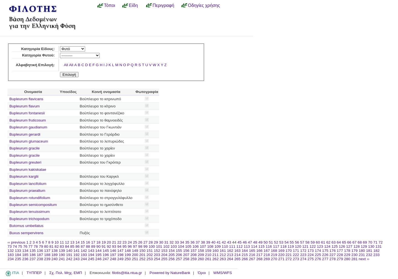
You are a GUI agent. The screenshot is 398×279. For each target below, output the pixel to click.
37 (198, 242)
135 (33, 251)
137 (47, 251)
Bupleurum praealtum (27, 190)
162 (230, 251)
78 (36, 246)
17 (93, 242)
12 (67, 242)
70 (370, 242)
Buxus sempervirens (26, 233)
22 (119, 242)
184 (18, 255)
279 (340, 259)
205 (172, 255)
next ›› (364, 259)
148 (128, 251)
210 (208, 255)
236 (25, 259)
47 (250, 242)
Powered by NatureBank (170, 273)
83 (62, 246)
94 (119, 246)
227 (332, 255)
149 (135, 251)
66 (349, 242)
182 (376, 251)
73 (9, 246)
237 (33, 259)
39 (208, 242)
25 (135, 242)
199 (128, 255)
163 (237, 251)
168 (274, 251)
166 (259, 251)
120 (298, 246)
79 (41, 246)
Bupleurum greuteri (25, 162)
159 (208, 251)
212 (223, 255)
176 (332, 251)
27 (145, 242)
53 (281, 242)
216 (252, 255)
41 (218, 242)
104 (181, 246)
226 (325, 255)
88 (88, 246)
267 (252, 259)
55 (292, 242)
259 (193, 259)
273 (296, 259)
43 (229, 242)
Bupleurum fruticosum (27, 120)
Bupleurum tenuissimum (29, 212)
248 (113, 259)
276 (318, 259)
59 (313, 242)
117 (276, 246)
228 (340, 255)
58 (307, 242)
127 (349, 246)
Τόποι (109, 5)
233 (376, 255)
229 (347, 255)
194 (91, 255)
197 (113, 255)
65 (344, 242)
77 (30, 246)
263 (223, 259)
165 (252, 251)
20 (109, 242)
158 (201, 251)
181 (369, 251)
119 (291, 246)
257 (179, 259)
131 (378, 246)
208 (193, 255)
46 (245, 242)
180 (362, 251)
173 (310, 251)
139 (62, 251)
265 (237, 259)
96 (130, 246)
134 (25, 251)
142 (84, 251)
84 (67, 246)
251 (135, 259)
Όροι (202, 273)
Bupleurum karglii (23, 176)
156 (186, 251)
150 (142, 251)
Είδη (133, 5)
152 (157, 251)
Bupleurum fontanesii (27, 113)
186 (33, 255)
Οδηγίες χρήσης (204, 5)
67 (354, 242)
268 (259, 259)
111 (232, 246)
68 (360, 242)
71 (375, 242)
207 (186, 255)
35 (187, 242)
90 (98, 246)
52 (276, 242)
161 (223, 251)
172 (303, 251)
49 (260, 242)
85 (72, 246)
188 (47, 255)
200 (135, 255)
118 (283, 246)
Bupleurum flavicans (26, 99)
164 (245, 251)
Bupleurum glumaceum (28, 141)
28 (151, 242)
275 (310, 259)
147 (120, 251)
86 (77, 246)
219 (274, 255)
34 (182, 242)
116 (269, 246)
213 (230, 255)
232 (369, 255)
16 (88, 242)
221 (289, 255)
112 (239, 246)
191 (69, 255)
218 (267, 255)
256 (172, 259)
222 (296, 255)
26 (140, 242)
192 (76, 255)
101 (159, 246)
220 (281, 255)
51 (271, 242)
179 (354, 251)
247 (106, 259)
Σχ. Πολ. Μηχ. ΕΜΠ (65, 273)
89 (93, 246)
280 (347, 259)
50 (266, 242)
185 (25, 255)
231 (362, 255)
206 (179, 255)
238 (40, 259)
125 (334, 246)
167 (267, 251)
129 (364, 246)
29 (156, 242)
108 (210, 246)
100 (152, 246)
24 (130, 242)
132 (10, 251)
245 (91, 259)
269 (267, 259)
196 (106, 255)
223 (303, 255)
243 (76, 259)
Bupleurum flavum (24, 106)
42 (224, 242)
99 (145, 246)
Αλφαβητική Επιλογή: (35, 65)
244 (84, 259)
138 (54, 251)
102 (166, 246)
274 (303, 259)
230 (354, 255)
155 (179, 251)
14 (77, 242)
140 (69, 251)
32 (171, 242)
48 (255, 242)
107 (203, 246)
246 (98, 259)
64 (339, 242)
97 (135, 246)
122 (313, 246)
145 (106, 251)
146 (113, 251)
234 (10, 259)
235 (18, 259)
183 (10, 255)
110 (225, 246)
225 (318, 255)
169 (281, 251)
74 (15, 246)
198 (120, 255)
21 (114, 242)
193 (84, 255)
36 (192, 242)
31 (166, 242)
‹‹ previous (16, 242)
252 (142, 259)
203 (157, 255)
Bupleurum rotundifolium (29, 198)
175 (325, 251)
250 (128, 259)
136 (40, 251)
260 (201, 259)
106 (195, 246)
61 (323, 242)
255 (164, 259)
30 (161, 242)
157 (193, 251)
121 (305, 246)
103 (174, 246)
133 (18, 251)
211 (215, 255)
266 (245, 259)
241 (62, 259)
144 (98, 251)
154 (172, 251)
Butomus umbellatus (26, 226)
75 (20, 246)
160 (215, 251)
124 (327, 246)
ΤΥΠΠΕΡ (34, 273)
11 (62, 242)
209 (201, 255)
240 (54, 259)
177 (340, 251)
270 (274, 259)
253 (149, 259)
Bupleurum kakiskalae (27, 169)
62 (328, 242)
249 (120, 259)
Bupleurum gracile (24, 148)
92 (109, 246)
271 (281, 259)
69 (365, 242)
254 (157, 259)
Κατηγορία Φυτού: (38, 55)
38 (203, 242)
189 (54, 255)
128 (357, 246)
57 (302, 242)
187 (40, 255)
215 (245, 255)
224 (310, 255)
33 (177, 242)
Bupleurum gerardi (24, 134)
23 (124, 242)
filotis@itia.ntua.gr (127, 273)
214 (237, 255)
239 (47, 259)
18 (98, 242)
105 (188, 246)
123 (320, 246)
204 (164, 255)
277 (325, 259)
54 (286, 242)
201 (142, 255)
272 (289, 259)
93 (114, 246)
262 (215, 259)
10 (56, 242)
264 (230, 259)
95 (124, 246)
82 (56, 246)
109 (217, 246)
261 (208, 259)
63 (333, 242)
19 (103, 242)
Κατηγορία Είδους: (37, 49)
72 (380, 242)
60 (318, 242)
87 (83, 246)
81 (51, 246)
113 (247, 246)
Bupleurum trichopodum (29, 219)
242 (69, 259)
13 (72, 242)
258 (186, 259)
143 (91, 251)
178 (347, 251)
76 (25, 246)
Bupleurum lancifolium (27, 184)
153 (164, 251)
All (66, 65)
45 (239, 242)
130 (371, 246)
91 (104, 246)
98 (140, 246)
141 (76, 251)
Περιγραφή (163, 5)
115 (261, 246)
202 (149, 255)
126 (342, 246)
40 (213, 242)
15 (83, 242)
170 (289, 251)
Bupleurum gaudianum (28, 127)
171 (296, 251)
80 (46, 246)
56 (297, 242)
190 (62, 255)
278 (332, 259)
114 (254, 246)
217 (259, 255)
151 (149, 251)
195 (98, 255)
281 (354, 259)
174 (318, 251)
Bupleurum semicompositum (33, 205)
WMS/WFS (222, 273)
